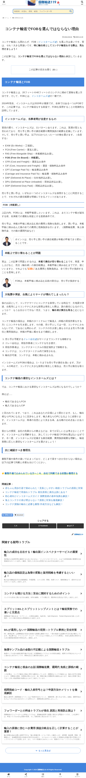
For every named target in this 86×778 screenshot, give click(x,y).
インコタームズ (48, 42)
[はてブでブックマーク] (70, 525)
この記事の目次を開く (40, 69)
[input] (43, 11)
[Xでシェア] (15, 525)
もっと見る (44, 752)
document (19, 515)
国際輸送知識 (7, 515)
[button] (71, 11)
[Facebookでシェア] (43, 525)
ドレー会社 (30, 339)
